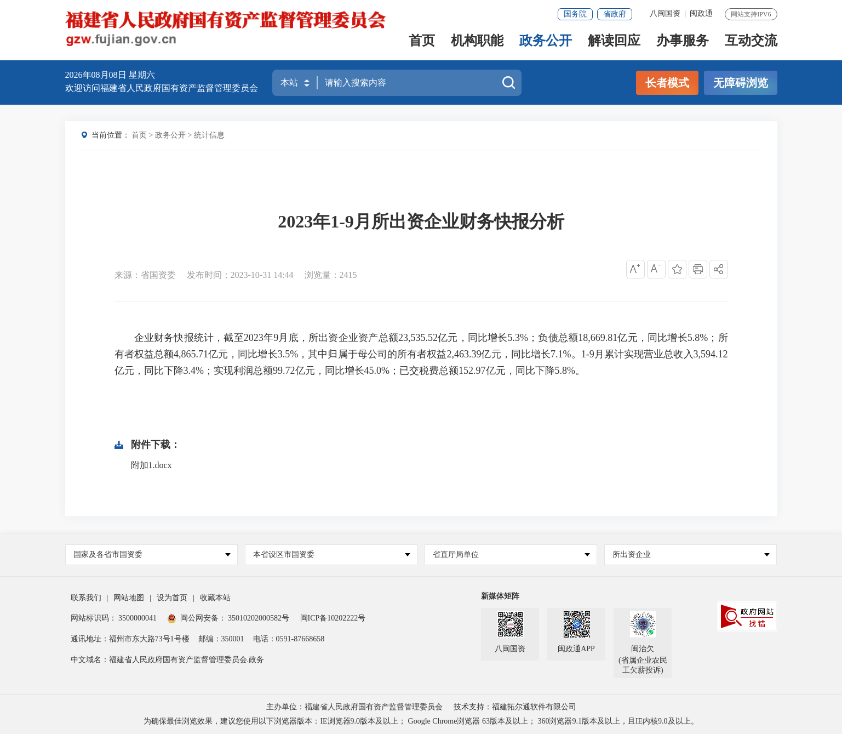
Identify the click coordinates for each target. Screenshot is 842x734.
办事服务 (682, 42)
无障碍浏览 (740, 83)
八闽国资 (665, 13)
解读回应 (614, 42)
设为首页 (172, 598)
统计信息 (209, 135)
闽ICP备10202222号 (333, 618)
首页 (422, 42)
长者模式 (667, 83)
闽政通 (701, 13)
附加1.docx (151, 465)
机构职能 (477, 42)
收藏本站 (215, 598)
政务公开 (545, 42)
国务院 (575, 14)
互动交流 (751, 42)
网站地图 (128, 598)
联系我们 (86, 598)
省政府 (614, 14)
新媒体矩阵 (500, 596)
